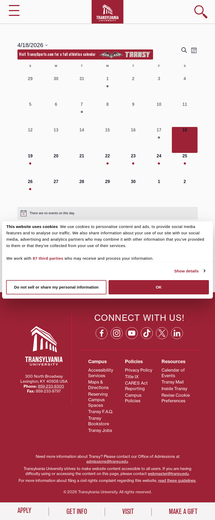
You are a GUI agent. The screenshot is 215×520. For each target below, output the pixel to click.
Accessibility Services (100, 372)
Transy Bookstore (98, 421)
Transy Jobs (100, 430)
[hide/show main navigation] (14, 10)
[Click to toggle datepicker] (32, 45)
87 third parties (48, 258)
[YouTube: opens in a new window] (132, 333)
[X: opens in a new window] (162, 333)
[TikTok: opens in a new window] (147, 333)
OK (159, 287)
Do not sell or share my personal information (56, 287)
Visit (128, 511)
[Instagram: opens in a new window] (117, 333)
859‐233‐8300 (51, 386)
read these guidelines (177, 480)
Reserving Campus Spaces (98, 399)
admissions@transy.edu (107, 461)
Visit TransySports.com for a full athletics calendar (85, 54)
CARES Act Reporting (136, 385)
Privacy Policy (138, 370)
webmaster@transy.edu (168, 473)
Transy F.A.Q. (100, 411)
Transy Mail (173, 382)
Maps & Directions (98, 384)
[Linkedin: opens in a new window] (177, 333)
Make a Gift (183, 511)
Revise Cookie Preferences (176, 398)
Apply (24, 510)
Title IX (132, 376)
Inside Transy (174, 388)
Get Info (76, 511)
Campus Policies (133, 398)
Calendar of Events (173, 372)
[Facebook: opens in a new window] (101, 333)
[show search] (201, 12)
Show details (186, 271)
